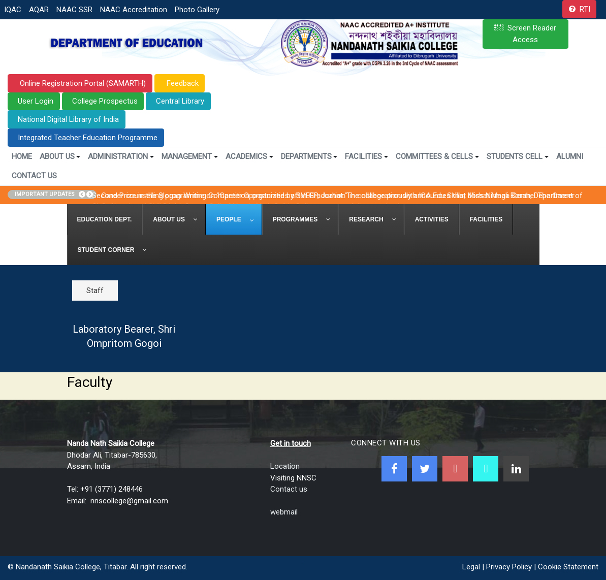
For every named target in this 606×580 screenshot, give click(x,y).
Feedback (182, 83)
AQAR (39, 9)
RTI (585, 9)
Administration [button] (121, 156)
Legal (471, 566)
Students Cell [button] (518, 156)
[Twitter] (424, 468)
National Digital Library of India (68, 119)
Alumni (569, 156)
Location (285, 466)
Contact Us (34, 175)
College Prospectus (105, 101)
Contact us (288, 489)
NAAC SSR (74, 9)
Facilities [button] (366, 156)
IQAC (12, 9)
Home (22, 156)
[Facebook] (394, 468)
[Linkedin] (516, 468)
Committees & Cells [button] (437, 156)
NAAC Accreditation (133, 9)
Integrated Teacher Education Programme (87, 137)
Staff (95, 290)
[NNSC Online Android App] (485, 468)
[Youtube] (455, 468)
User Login (35, 101)
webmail (284, 512)
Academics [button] (249, 156)
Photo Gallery (197, 9)
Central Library (180, 101)
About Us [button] (60, 156)
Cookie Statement (568, 566)
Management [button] (190, 156)
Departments (309, 156)
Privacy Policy (509, 566)
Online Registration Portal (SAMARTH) (82, 83)
